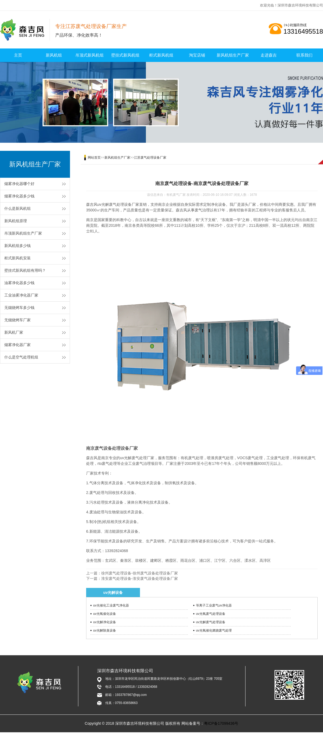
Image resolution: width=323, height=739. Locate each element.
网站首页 (94, 157)
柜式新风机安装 (17, 258)
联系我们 (304, 55)
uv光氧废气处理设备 (210, 614)
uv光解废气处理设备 (210, 622)
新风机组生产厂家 (233, 55)
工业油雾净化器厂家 (21, 295)
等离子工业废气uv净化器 (214, 605)
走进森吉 (269, 55)
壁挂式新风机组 (125, 55)
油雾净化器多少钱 (19, 283)
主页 (18, 55)
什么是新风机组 (17, 208)
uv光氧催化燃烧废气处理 (214, 630)
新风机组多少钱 (17, 245)
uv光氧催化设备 (104, 614)
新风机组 (54, 55)
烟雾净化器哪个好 (19, 184)
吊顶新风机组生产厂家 (23, 233)
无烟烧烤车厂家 (17, 320)
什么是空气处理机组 (21, 357)
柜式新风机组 (161, 55)
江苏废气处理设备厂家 (150, 157)
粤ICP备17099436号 (221, 723)
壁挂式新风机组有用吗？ (25, 270)
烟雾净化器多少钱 (19, 196)
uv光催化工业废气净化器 (111, 605)
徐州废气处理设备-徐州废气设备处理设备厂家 (139, 573)
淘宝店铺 (197, 55)
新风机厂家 (13, 332)
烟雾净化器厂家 (17, 345)
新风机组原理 (15, 221)
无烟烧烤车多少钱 (19, 307)
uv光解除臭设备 (104, 630)
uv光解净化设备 (104, 622)
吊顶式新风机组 (89, 55)
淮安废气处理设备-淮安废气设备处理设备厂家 (139, 578)
